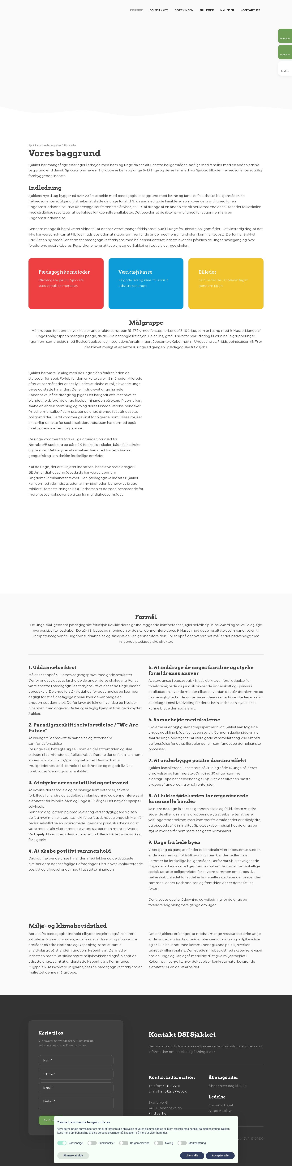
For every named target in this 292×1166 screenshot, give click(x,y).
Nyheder (227, 10)
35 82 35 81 (171, 1086)
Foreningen (184, 10)
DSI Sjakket (158, 10)
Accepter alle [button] (220, 1155)
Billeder (207, 10)
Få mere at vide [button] (73, 1155)
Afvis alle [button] (192, 1155)
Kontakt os (250, 10)
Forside (136, 10)
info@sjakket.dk (173, 1091)
